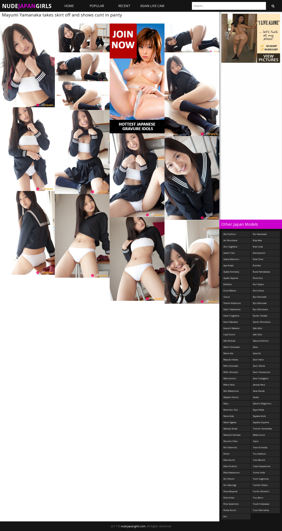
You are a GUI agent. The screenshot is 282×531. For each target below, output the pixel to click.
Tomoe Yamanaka (262, 428)
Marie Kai (228, 353)
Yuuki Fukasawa (261, 503)
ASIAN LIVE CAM (152, 6)
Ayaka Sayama (230, 277)
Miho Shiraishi (230, 372)
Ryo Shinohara (260, 309)
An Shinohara (230, 240)
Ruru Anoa (258, 290)
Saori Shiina (259, 365)
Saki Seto (257, 334)
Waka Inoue (259, 434)
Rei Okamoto (230, 447)
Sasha (256, 397)
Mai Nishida (229, 340)
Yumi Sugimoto (261, 478)
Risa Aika (257, 240)
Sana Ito (257, 353)
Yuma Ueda (259, 472)
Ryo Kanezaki (260, 303)
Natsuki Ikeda (230, 428)
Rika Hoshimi (230, 466)
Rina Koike (228, 497)
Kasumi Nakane (231, 328)
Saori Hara (258, 359)
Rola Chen (258, 259)
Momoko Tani (230, 409)
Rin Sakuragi (229, 485)
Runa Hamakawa (261, 271)
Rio (225, 516)
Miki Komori (229, 378)
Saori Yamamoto (261, 372)
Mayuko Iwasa (230, 359)
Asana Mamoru (231, 259)
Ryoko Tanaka (260, 315)
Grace (226, 296)
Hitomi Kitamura (232, 303)
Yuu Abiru (258, 497)
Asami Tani (229, 252)
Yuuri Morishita (261, 510)
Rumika (257, 265)
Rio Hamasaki (260, 234)
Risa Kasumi (259, 252)
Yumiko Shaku (260, 485)
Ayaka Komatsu (231, 271)
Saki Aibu (257, 328)
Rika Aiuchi (229, 459)
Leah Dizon (229, 334)
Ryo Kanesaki (260, 296)
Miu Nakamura (231, 390)
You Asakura (259, 453)
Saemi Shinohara (261, 321)
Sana (255, 347)
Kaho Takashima (231, 309)
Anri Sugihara (230, 246)
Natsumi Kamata (231, 434)
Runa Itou (258, 277)
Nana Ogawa (229, 422)
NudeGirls (27, 6)
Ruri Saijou (258, 284)
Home (69, 6)
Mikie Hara (229, 384)
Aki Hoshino (229, 234)
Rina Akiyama (230, 491)
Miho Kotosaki (230, 365)
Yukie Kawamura (261, 466)
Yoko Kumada (260, 447)
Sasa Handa (259, 390)
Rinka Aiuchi (229, 510)
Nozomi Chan (230, 441)
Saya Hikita (258, 409)
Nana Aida (228, 416)
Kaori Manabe (230, 321)
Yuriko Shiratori (261, 491)
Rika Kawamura (231, 472)
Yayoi (255, 441)
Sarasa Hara (259, 384)
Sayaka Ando (259, 416)
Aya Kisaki (228, 265)
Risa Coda (258, 246)
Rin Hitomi (228, 478)
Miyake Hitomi (231, 397)
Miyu (226, 403)
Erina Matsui (229, 290)
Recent (124, 6)
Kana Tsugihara (231, 315)
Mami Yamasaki (231, 347)
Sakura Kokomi (260, 340)
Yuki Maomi (259, 459)
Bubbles (227, 284)
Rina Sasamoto (231, 503)
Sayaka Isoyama (261, 422)
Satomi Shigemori (262, 403)
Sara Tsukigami (260, 378)
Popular (97, 6)
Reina (226, 453)
